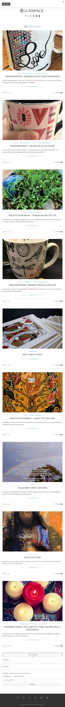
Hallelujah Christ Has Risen (32, 487)
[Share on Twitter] (58, 92)
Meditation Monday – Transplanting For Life (32, 215)
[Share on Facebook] (56, 92)
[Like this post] (54, 92)
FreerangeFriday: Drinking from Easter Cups (32, 285)
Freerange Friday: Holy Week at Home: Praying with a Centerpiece (32, 628)
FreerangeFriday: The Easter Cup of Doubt (32, 145)
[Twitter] (28, 16)
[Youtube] (36, 16)
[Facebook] (25, 16)
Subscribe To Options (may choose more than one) (17, 673)
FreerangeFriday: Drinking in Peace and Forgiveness (32, 76)
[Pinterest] (33, 16)
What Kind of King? (32, 354)
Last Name (6, 666)
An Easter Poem (32, 557)
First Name (6, 660)
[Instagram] (30, 16)
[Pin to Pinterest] (59, 92)
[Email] (39, 16)
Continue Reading (32, 86)
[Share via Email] (61, 92)
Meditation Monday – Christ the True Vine (32, 418)
